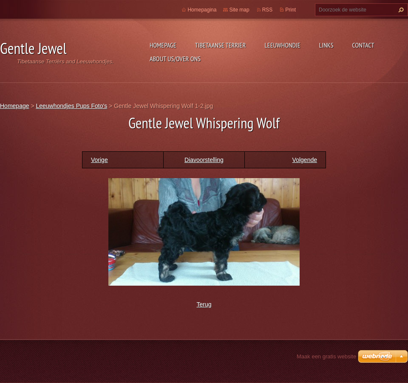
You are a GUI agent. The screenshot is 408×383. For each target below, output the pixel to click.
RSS (267, 10)
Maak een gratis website (326, 356)
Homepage (163, 45)
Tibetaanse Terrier (220, 45)
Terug (203, 304)
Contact (363, 45)
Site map (239, 10)
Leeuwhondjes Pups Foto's (71, 105)
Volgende (304, 159)
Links (326, 45)
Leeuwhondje (282, 45)
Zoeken (400, 9)
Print (290, 10)
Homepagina (201, 10)
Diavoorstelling (204, 159)
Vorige (99, 159)
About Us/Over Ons (175, 58)
